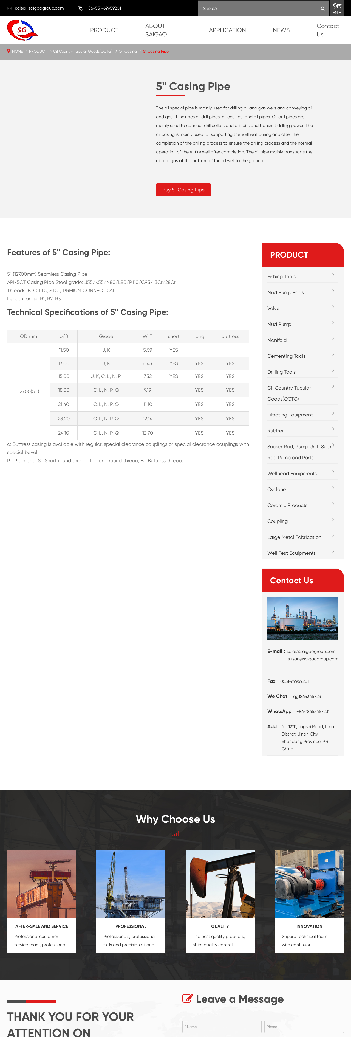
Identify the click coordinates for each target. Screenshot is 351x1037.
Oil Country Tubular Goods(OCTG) (82, 51)
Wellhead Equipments (292, 473)
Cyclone (276, 489)
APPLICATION (227, 30)
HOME (17, 51)
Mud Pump (279, 324)
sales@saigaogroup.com (39, 8)
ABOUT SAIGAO (156, 30)
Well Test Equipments (291, 553)
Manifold (277, 340)
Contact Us (328, 30)
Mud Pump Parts (285, 292)
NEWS (281, 30)
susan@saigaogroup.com (313, 658)
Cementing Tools (286, 356)
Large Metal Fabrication (294, 537)
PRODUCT (104, 30)
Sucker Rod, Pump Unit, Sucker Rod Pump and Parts (301, 452)
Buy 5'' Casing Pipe (183, 190)
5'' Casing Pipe (156, 51)
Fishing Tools (281, 276)
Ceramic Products (287, 505)
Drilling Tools (281, 372)
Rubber (275, 430)
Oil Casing (128, 51)
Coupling (277, 521)
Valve (273, 308)
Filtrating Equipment (290, 415)
